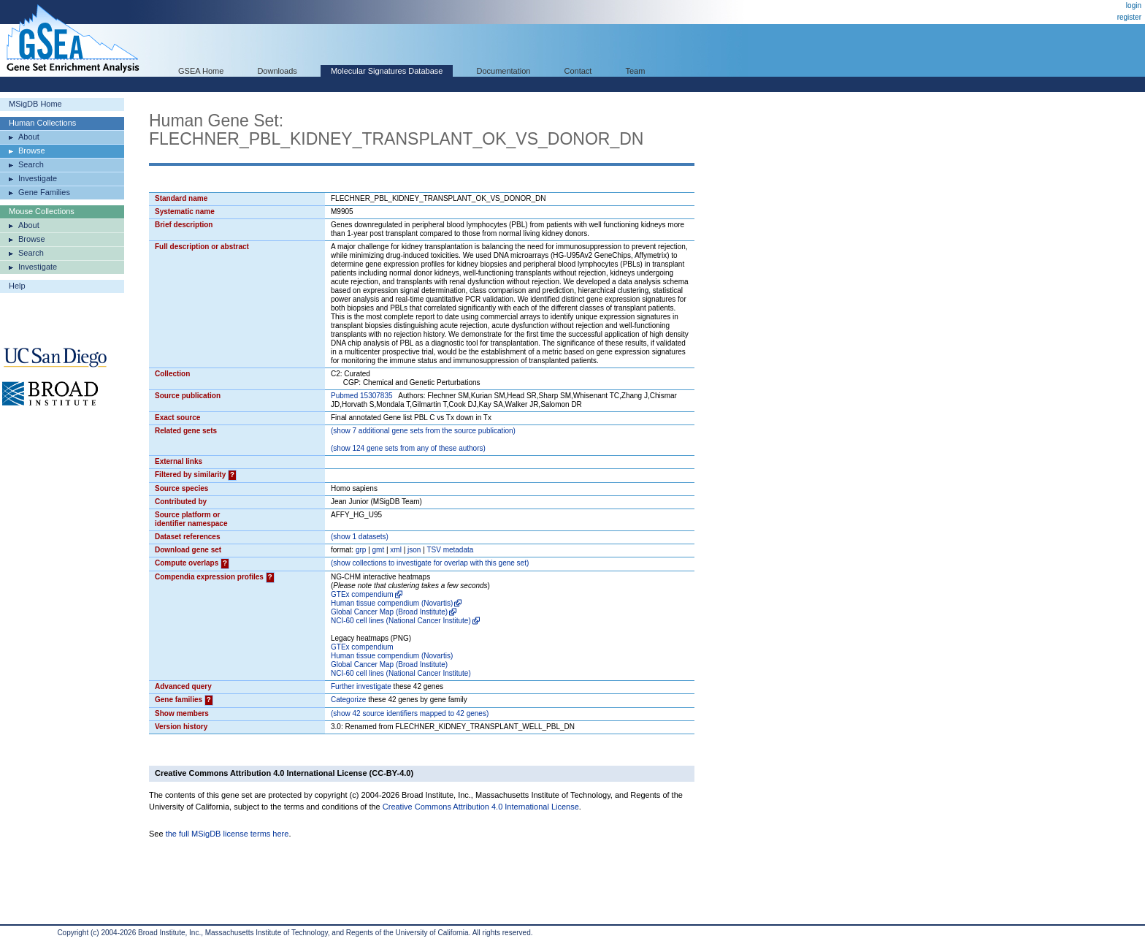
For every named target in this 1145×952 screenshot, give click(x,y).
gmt (378, 550)
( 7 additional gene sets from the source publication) (423, 431)
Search (31, 164)
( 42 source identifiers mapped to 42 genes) (410, 713)
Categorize (348, 700)
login (1133, 5)
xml (396, 550)
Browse (31, 150)
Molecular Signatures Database (387, 70)
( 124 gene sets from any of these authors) (408, 448)
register (1129, 17)
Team (636, 70)
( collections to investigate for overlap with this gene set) (430, 563)
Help (17, 285)
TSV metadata (449, 550)
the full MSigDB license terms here (227, 833)
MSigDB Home (35, 103)
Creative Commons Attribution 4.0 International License (481, 806)
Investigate (37, 178)
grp (361, 550)
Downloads (276, 70)
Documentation (503, 70)
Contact (578, 70)
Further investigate (361, 686)
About (28, 136)
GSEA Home (200, 70)
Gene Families (44, 192)
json (414, 550)
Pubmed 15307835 (362, 396)
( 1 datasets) (359, 537)
